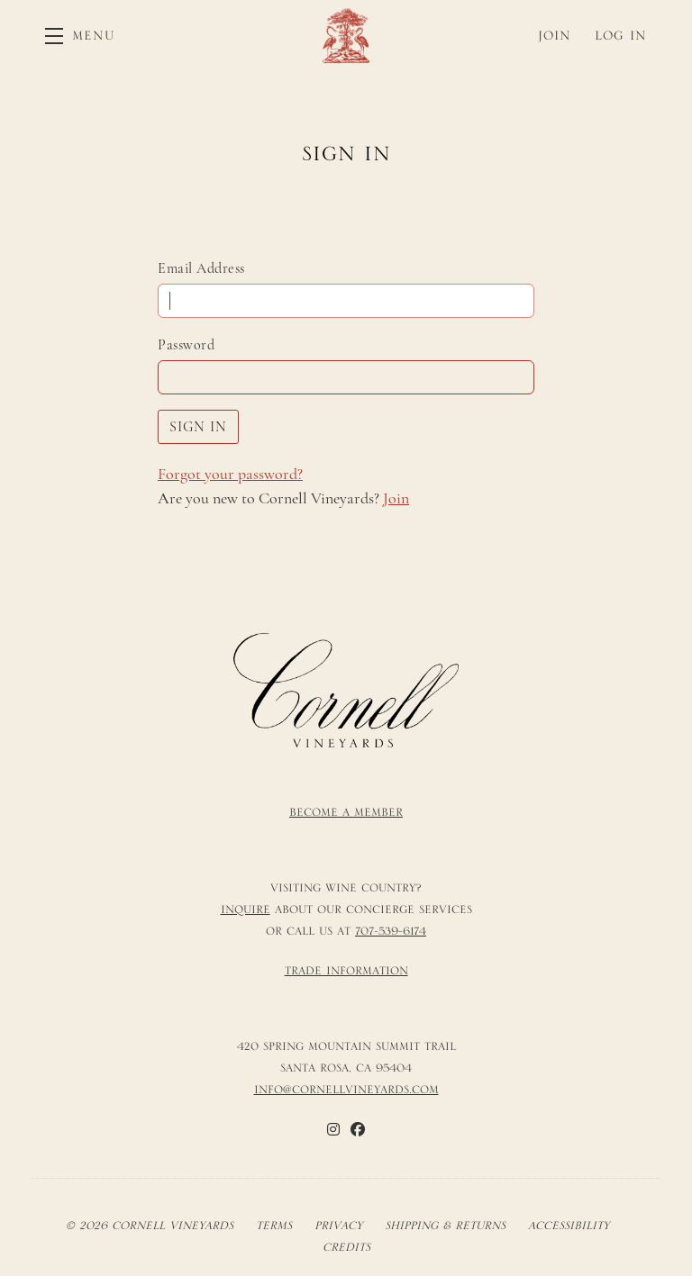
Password (186, 345)
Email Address (201, 268)
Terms (274, 1225)
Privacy (338, 1225)
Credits (346, 1247)
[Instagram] (333, 1129)
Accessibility (568, 1225)
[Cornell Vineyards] (346, 690)
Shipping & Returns (445, 1225)
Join (396, 498)
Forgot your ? (230, 474)
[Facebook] (358, 1129)
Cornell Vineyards (346, 35)
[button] (80, 35)
